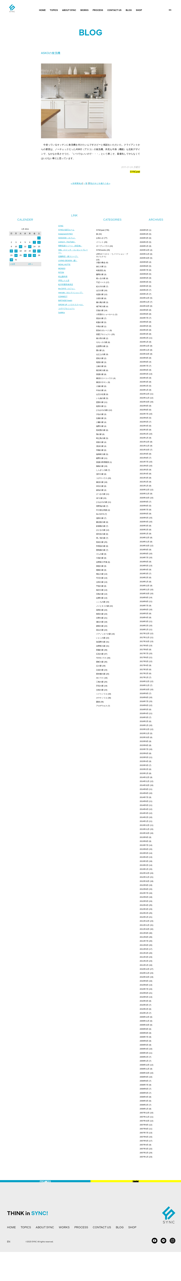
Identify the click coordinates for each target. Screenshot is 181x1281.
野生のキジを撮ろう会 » (99, 183)
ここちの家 (100, 602)
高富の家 (100, 442)
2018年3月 (144, 621)
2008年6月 (144, 1089)
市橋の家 (100, 450)
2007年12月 (144, 1113)
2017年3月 (144, 669)
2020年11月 (144, 494)
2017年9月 (144, 645)
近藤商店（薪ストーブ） (69, 258)
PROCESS (98, 10)
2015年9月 (144, 741)
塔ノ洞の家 (100, 538)
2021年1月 (144, 486)
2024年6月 (144, 322)
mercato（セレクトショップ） (71, 296)
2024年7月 (144, 318)
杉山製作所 (63, 279)
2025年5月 (144, 278)
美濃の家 (100, 374)
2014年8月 (144, 793)
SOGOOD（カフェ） (67, 238)
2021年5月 (144, 470)
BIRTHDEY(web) (65, 304)
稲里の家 (100, 406)
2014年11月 (144, 781)
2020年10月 (144, 498)
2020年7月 (144, 510)
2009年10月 (144, 1025)
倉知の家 (100, 490)
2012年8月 (144, 889)
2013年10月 (144, 833)
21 (34, 251)
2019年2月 (144, 577)
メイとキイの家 (102, 606)
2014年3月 (144, 813)
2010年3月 (144, 1005)
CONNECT (63, 300)
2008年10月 (144, 1073)
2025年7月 (144, 270)
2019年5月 (144, 566)
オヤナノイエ (101, 698)
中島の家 (100, 326)
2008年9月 (144, 1077)
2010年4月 (144, 1001)
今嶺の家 (100, 558)
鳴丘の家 (100, 574)
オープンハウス (102, 246)
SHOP (139, 10)
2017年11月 (144, 637)
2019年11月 (144, 542)
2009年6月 (144, 1041)
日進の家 (100, 310)
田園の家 (100, 650)
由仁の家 (100, 266)
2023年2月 (144, 386)
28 (34, 255)
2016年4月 (144, 713)
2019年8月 (144, 554)
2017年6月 (144, 657)
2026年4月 (144, 234)
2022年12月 (144, 394)
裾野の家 (100, 458)
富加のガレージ (102, 330)
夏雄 (98, 702)
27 (30, 255)
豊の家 (99, 350)
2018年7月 (144, 606)
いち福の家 (100, 398)
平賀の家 (100, 586)
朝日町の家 (100, 370)
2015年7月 (144, 749)
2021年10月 (144, 450)
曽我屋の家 (100, 550)
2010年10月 (144, 977)
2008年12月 (144, 1065)
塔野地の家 (100, 506)
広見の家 (100, 654)
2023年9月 (144, 358)
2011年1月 (144, 965)
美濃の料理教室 (102, 462)
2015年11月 (144, 733)
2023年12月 (144, 346)
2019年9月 (144, 550)
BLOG (129, 10)
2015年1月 (144, 773)
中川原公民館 (101, 510)
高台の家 (100, 630)
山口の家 (100, 290)
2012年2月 (144, 913)
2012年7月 (144, 893)
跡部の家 (100, 626)
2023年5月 (144, 374)
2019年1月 (144, 582)
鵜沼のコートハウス (104, 378)
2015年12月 (144, 729)
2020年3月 (144, 526)
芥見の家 (100, 686)
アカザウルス (101, 706)
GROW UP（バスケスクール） (72, 308)
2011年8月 (144, 937)
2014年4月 (144, 809)
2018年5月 (144, 613)
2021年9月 (144, 454)
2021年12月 (144, 442)
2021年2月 (144, 482)
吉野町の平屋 (101, 562)
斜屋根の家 (100, 526)
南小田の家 (100, 338)
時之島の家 (100, 438)
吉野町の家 (100, 646)
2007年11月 (144, 1117)
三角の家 (100, 682)
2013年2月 (144, 865)
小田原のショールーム (105, 314)
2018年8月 (144, 601)
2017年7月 (144, 653)
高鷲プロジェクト (103, 334)
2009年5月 (144, 1045)
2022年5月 (144, 422)
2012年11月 (144, 877)
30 (11, 260)
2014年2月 (144, 817)
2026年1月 (144, 246)
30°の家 (99, 498)
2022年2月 (144, 434)
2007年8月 (144, 1129)
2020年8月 (144, 506)
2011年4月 (144, 953)
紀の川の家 (100, 286)
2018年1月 (144, 629)
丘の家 (99, 666)
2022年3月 (144, 430)
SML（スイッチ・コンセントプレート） (74, 252)
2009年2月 (144, 1057)
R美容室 (99, 270)
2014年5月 (144, 805)
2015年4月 (144, 761)
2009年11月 (144, 1021)
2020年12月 (144, 490)
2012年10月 (144, 881)
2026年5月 (144, 230)
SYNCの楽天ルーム (67, 230)
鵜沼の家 (100, 482)
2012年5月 (144, 901)
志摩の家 (100, 598)
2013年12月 (144, 825)
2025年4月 (144, 282)
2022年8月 (144, 410)
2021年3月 (144, 478)
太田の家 (100, 582)
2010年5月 (144, 997)
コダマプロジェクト (67, 312)
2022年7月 (144, 414)
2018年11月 (144, 589)
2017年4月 (144, 665)
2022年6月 (144, 418)
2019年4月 (144, 570)
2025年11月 (144, 254)
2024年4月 (144, 330)
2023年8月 (144, 362)
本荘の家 (100, 486)
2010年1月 (144, 1013)
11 (20, 246)
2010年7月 (144, 989)
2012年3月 (144, 909)
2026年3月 (144, 238)
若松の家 (100, 358)
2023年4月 (144, 378)
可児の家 (100, 578)
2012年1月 (144, 917)
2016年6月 (144, 705)
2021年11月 (144, 446)
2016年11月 (144, 685)
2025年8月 (144, 266)
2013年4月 (144, 857)
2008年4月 (144, 1097)
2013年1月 (144, 869)
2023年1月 (144, 390)
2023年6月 (144, 370)
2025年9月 (144, 262)
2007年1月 (144, 1157)
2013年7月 (144, 845)
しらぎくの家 (101, 470)
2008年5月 (144, 1093)
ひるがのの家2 (102, 410)
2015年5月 (144, 757)
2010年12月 (144, 969)
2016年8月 (144, 697)
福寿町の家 (100, 454)
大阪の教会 (100, 262)
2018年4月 (144, 617)
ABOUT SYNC (69, 10)
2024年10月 (144, 306)
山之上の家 (100, 354)
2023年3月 (144, 382)
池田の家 (100, 518)
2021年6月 (144, 466)
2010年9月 (144, 981)
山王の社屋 (100, 394)
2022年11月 (144, 398)
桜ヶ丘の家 (100, 278)
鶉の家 (99, 434)
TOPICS (54, 10)
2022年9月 (144, 406)
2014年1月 (144, 821)
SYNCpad (135, 171)
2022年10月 (144, 402)
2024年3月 (144, 334)
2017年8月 (144, 649)
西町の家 (100, 662)
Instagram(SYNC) (66, 234)
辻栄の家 (100, 670)
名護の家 (100, 294)
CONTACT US (114, 10)
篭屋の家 (100, 362)
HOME (42, 10)
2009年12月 (144, 1017)
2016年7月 (144, 701)
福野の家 (100, 426)
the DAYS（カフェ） (67, 291)
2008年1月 (144, 1109)
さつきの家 (100, 494)
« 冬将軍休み (76, 183)
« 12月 (12, 264)
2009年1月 (144, 1061)
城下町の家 (100, 306)
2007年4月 (144, 1145)
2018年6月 (144, 609)
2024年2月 (144, 338)
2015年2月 (144, 769)
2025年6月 (144, 274)
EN (170, 10)
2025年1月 (144, 294)
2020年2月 (144, 530)
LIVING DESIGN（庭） (68, 262)
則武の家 (100, 542)
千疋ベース (100, 282)
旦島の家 (100, 594)
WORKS (84, 10)
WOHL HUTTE (64, 266)
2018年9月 (144, 597)
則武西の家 (100, 430)
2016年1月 (144, 725)
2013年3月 (144, 861)
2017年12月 (144, 633)
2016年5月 (144, 709)
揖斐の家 (100, 566)
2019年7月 (144, 557)
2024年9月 (144, 310)
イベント (100, 242)
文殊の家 (100, 690)
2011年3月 (144, 957)
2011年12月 (144, 921)
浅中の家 (100, 474)
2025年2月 (144, 290)
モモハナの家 (101, 342)
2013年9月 (144, 837)
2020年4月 (144, 522)
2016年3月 (144, 717)
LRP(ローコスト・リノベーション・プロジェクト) (112, 255)
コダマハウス (101, 478)
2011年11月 (144, 925)
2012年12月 (144, 873)
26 (25, 255)
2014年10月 (144, 785)
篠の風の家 (100, 302)
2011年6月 (144, 945)
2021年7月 (144, 462)
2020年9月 (144, 502)
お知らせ (100, 238)
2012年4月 (144, 905)
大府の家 (100, 298)
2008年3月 (144, 1101)
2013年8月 (144, 841)
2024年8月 (144, 314)
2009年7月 (144, 1037)
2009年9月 (144, 1029)
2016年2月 (144, 721)
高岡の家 (100, 610)
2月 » (30, 264)
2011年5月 (144, 949)
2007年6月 (144, 1137)
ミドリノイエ (101, 694)
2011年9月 (144, 933)
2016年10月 (144, 689)
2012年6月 (144, 897)
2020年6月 (144, 514)
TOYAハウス (101, 658)
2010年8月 (144, 985)
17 (16, 251)
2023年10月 (144, 354)
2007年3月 (144, 1149)
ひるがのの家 (101, 502)
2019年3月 (144, 573)
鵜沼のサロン (101, 382)
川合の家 (100, 414)
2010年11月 (144, 973)
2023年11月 (144, 350)
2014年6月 (144, 801)
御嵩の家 (100, 466)
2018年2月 (144, 625)
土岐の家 (100, 366)
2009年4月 (144, 1049)
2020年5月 (144, 518)
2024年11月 (144, 302)
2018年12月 (144, 586)
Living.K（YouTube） (67, 242)
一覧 (86, 183)
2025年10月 (144, 258)
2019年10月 (144, 546)
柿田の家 (100, 614)
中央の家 (100, 390)
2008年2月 (144, 1105)
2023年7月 (144, 366)
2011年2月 (144, 961)
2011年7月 (144, 941)
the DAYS (100, 514)
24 (16, 255)
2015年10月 (144, 737)
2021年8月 (144, 458)
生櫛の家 (100, 418)
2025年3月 (144, 286)
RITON (61, 275)
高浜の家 (100, 318)
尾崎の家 (100, 570)
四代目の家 (100, 534)
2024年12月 (144, 298)
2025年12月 (144, 250)
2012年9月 (144, 885)
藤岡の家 (100, 274)
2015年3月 (144, 765)
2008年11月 (144, 1069)
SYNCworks (101, 250)
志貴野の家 (100, 346)
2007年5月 (144, 1141)
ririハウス (100, 678)
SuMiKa (61, 317)
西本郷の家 (100, 674)
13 (30, 246)
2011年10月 (144, 929)
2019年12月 (144, 537)
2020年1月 (144, 534)
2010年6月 (144, 993)
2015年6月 (144, 753)
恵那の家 (100, 402)
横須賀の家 (100, 522)
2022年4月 (144, 426)
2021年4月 (144, 474)
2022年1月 (144, 438)
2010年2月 (144, 1009)
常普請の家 (100, 546)
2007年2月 (144, 1153)
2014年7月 (144, 797)
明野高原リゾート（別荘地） (71, 247)
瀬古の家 (100, 622)
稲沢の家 (100, 590)
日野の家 (100, 618)
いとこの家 (100, 638)
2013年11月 (144, 829)
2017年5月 (144, 661)
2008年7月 (144, 1085)
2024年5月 (144, 326)
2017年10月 (144, 641)
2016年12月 (144, 681)
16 (11, 251)
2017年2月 (144, 673)
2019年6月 (144, 562)
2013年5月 (144, 853)
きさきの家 (100, 530)
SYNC (61, 226)
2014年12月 (144, 777)
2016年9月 (144, 693)
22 (39, 251)
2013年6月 (144, 849)
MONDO (62, 271)
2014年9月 (144, 789)
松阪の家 (100, 322)
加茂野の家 (100, 642)
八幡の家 (100, 422)
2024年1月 (144, 342)
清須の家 (100, 446)
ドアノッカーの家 (103, 634)
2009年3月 (144, 1053)
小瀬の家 (100, 386)
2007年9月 (144, 1125)
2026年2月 (144, 242)
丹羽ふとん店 (64, 283)
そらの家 (100, 554)
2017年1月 (144, 677)
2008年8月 (144, 1081)
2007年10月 (144, 1121)
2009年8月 (144, 1033)
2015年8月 (144, 745)
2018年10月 (144, 593)
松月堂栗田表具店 (66, 287)
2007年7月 (144, 1133)
